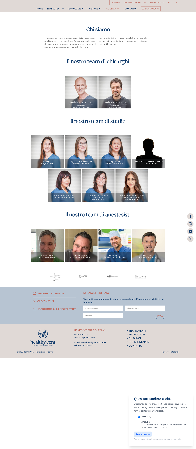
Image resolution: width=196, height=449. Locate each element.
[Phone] (103, 406)
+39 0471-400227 (43, 392)
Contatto (130, 18)
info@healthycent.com (48, 384)
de (176, 2)
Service (94, 18)
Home (39, 18)
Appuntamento (150, 18)
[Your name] (103, 399)
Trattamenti (54, 18)
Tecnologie (75, 18)
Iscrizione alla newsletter (54, 400)
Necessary (147, 416)
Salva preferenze (143, 434)
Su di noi (111, 18)
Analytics (146, 421)
